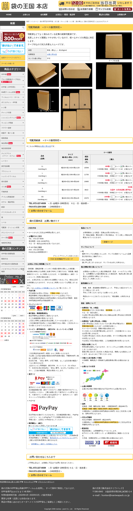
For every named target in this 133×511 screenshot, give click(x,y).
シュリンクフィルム (8, 176)
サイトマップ (29, 482)
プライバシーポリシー (46, 482)
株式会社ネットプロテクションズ (62, 438)
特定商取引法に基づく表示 (10, 482)
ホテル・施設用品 (7, 202)
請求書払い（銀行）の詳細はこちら (44, 444)
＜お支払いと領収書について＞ (45, 288)
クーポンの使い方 (7, 63)
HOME (8, 15)
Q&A (87, 15)
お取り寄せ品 (52, 54)
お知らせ (26, 15)
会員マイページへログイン (11, 58)
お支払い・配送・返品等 (65, 15)
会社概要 (43, 15)
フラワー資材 (6, 128)
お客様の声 (121, 15)
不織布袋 (4, 192)
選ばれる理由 (104, 15)
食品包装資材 (6, 148)
